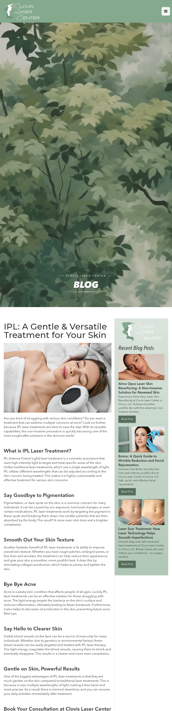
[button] (165, 11)
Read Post (127, 419)
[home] (20, 11)
